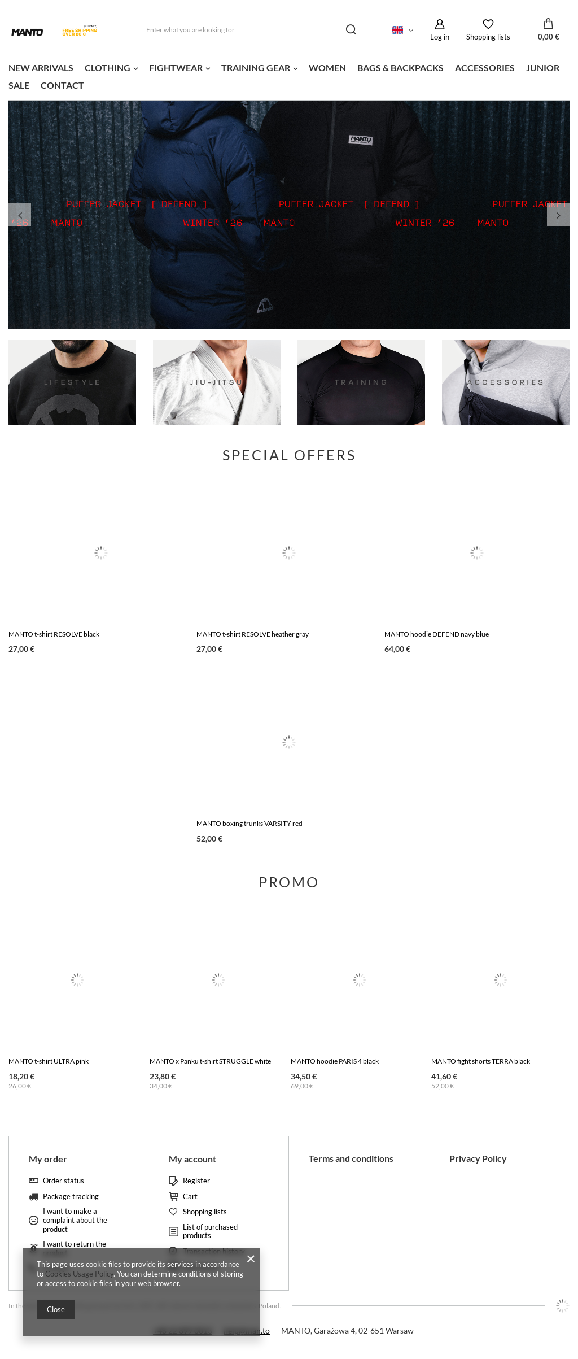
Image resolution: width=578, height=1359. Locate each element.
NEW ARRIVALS (40, 67)
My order (48, 1158)
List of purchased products (210, 1231)
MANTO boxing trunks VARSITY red (249, 823)
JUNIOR (542, 67)
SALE (18, 85)
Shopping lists (488, 36)
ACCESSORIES (485, 67)
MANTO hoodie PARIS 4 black (335, 1061)
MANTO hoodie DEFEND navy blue (436, 634)
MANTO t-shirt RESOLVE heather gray (252, 634)
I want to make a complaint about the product (75, 1220)
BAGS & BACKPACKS (400, 67)
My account (192, 1158)
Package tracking (71, 1196)
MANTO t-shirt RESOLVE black (53, 634)
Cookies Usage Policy (79, 1273)
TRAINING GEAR (255, 67)
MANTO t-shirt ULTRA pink (48, 1061)
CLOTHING (107, 67)
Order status (63, 1181)
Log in (439, 36)
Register (196, 1181)
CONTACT (62, 85)
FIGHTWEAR (176, 67)
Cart (190, 1196)
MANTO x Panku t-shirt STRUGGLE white (210, 1061)
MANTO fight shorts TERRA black (480, 1061)
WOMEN (327, 67)
